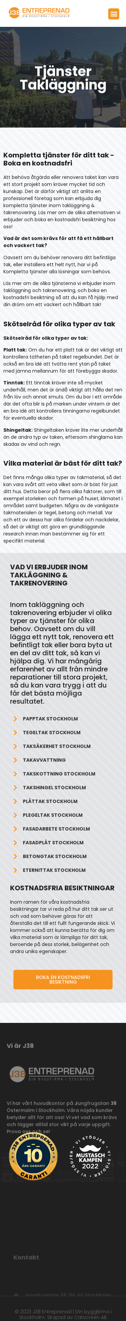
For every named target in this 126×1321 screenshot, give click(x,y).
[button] (113, 14)
